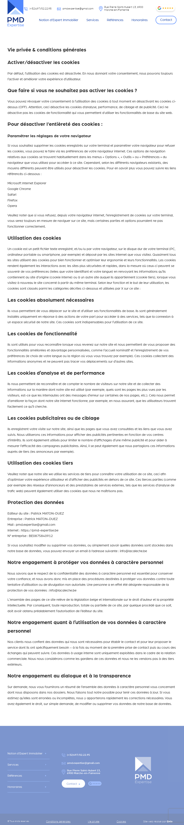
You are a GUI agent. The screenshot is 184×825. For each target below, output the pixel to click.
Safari (11, 194)
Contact (166, 20)
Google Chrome (19, 189)
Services (92, 20)
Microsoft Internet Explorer (26, 183)
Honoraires (140, 20)
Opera (12, 206)
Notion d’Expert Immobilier (58, 20)
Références (115, 20)
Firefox (12, 200)
